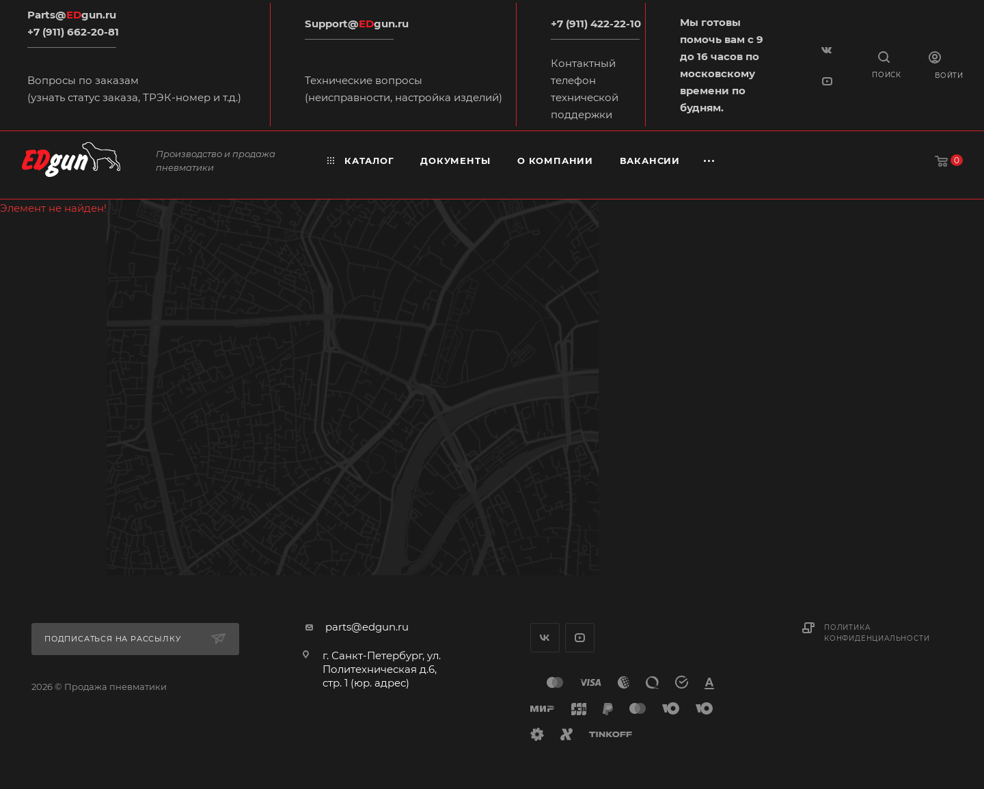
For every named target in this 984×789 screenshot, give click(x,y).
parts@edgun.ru (367, 626)
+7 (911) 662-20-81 (73, 31)
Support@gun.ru (357, 23)
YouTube (579, 637)
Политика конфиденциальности (876, 633)
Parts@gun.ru (71, 14)
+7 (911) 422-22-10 (596, 23)
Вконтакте (545, 637)
